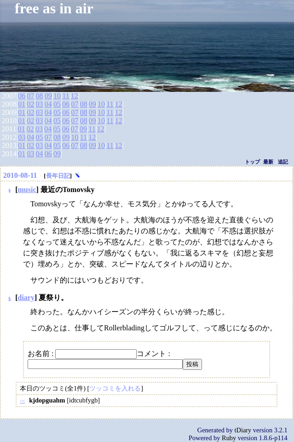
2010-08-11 (20, 175)
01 (21, 104)
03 (39, 104)
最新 (268, 161)
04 (48, 104)
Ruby (229, 438)
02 (30, 104)
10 (57, 96)
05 (57, 104)
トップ (252, 161)
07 (30, 96)
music (27, 189)
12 (74, 96)
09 (48, 96)
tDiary (243, 430)
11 (65, 96)
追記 (283, 161)
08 (39, 96)
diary (26, 297)
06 (21, 96)
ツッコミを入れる (115, 388)
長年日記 (58, 175)
